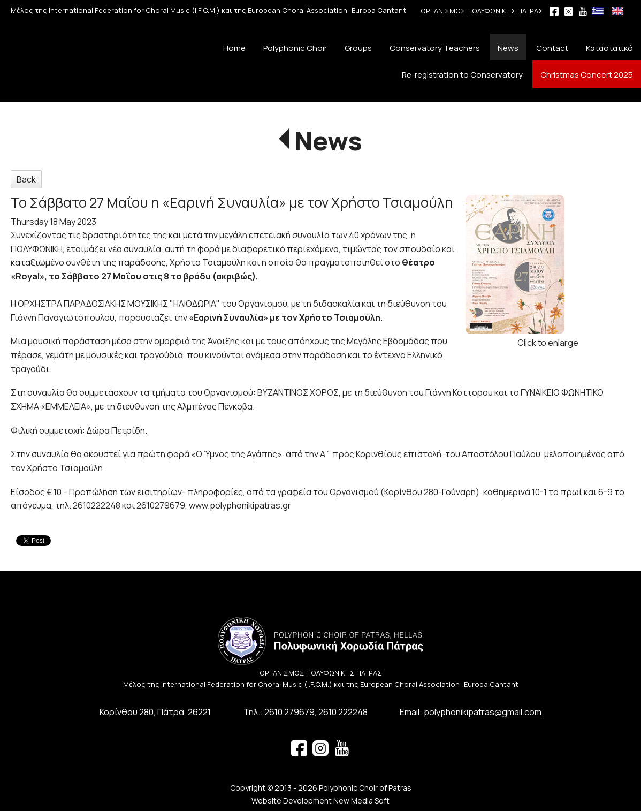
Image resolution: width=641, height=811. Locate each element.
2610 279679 (289, 712)
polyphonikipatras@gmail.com (482, 712)
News (328, 140)
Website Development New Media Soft (320, 800)
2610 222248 (343, 712)
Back (26, 179)
